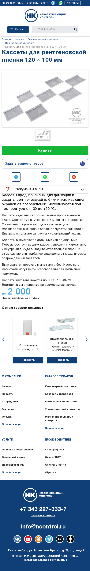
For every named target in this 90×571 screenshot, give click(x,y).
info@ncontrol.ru (12, 3)
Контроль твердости (59, 394)
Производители (58, 440)
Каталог (18, 29)
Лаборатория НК (13, 465)
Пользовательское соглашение (45, 560)
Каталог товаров (59, 376)
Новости (7, 394)
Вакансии (8, 409)
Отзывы (7, 417)
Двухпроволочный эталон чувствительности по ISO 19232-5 (62, 345)
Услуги (7, 440)
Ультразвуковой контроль (62, 409)
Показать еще (11, 424)
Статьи (6, 386)
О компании (11, 376)
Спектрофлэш (54, 450)
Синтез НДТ (53, 457)
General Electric (55, 465)
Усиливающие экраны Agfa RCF (28, 347)
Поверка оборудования (17, 450)
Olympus (50, 472)
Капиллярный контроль (60, 386)
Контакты (73, 3)
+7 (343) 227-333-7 (36, 3)
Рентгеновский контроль (61, 402)
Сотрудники (10, 402)
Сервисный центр (13, 457)
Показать (28, 360)
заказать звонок (43, 515)
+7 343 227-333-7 (43, 509)
